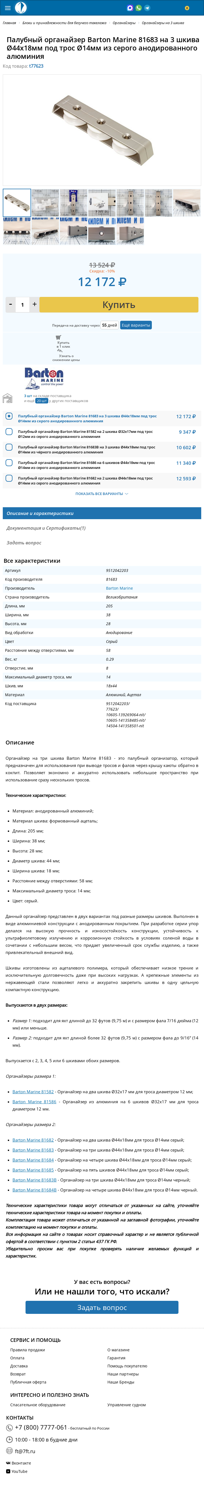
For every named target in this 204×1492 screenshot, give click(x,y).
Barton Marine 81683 (33, 1150)
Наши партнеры (123, 1374)
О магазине (118, 1349)
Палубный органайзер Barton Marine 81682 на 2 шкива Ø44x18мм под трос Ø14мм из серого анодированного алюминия (85, 481)
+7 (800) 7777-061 (41, 1427)
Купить (118, 304)
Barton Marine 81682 (33, 1140)
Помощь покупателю (127, 1366)
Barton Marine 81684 (33, 1160)
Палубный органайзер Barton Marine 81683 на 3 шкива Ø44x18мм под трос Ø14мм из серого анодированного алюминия (87, 418)
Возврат (18, 1374)
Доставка (19, 1366)
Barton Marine (119, 588)
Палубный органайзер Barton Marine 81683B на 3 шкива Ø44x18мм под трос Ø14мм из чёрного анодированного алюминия (86, 450)
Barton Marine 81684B (34, 1190)
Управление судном (126, 1404)
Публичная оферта (28, 1382)
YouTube (19, 1471)
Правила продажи (27, 1349)
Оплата (17, 1357)
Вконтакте (21, 1463)
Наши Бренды (120, 1382)
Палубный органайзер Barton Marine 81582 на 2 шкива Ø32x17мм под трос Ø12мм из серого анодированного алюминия (85, 434)
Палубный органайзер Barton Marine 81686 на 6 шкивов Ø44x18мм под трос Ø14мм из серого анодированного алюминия (86, 465)
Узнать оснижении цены (66, 358)
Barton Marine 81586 (34, 1101)
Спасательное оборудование (38, 1404)
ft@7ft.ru (25, 1451)
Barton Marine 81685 (33, 1170)
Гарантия (116, 1357)
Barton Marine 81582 (33, 1091)
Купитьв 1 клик (63, 344)
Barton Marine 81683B (34, 1180)
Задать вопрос (102, 1307)
